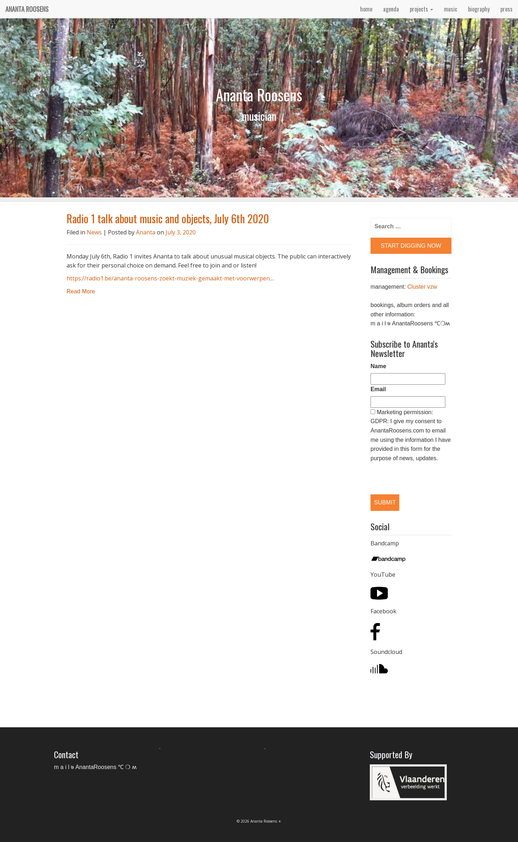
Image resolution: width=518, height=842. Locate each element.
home (366, 9)
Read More (81, 291)
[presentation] (408, 472)
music (450, 9)
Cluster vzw (422, 287)
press (506, 9)
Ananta (145, 232)
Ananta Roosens (27, 9)
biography (479, 9)
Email (378, 389)
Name (378, 366)
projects (421, 9)
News (94, 232)
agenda (391, 9)
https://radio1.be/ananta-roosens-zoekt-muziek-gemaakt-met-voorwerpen (168, 278)
